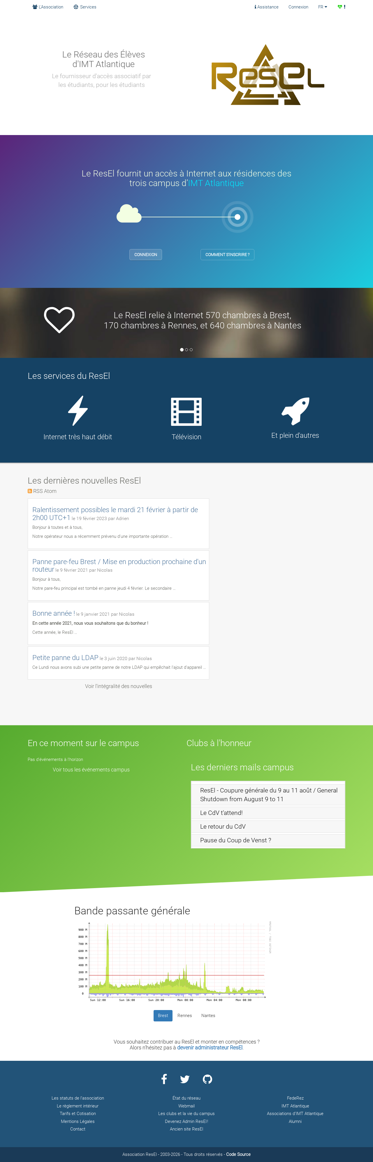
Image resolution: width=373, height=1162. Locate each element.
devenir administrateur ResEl (209, 1047)
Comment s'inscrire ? (227, 254)
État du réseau (186, 1098)
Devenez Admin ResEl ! (186, 1121)
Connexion (298, 7)
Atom (50, 491)
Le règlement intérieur (77, 1106)
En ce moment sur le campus (83, 743)
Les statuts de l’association (78, 1098)
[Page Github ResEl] (207, 1081)
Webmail (186, 1106)
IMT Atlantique (216, 183)
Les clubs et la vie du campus (186, 1113)
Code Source (238, 1154)
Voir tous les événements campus (91, 769)
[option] (186, 320)
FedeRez (295, 1098)
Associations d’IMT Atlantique (295, 1113)
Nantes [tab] (208, 1015)
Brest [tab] (163, 1015)
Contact (77, 1129)
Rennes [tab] (184, 1015)
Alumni (295, 1121)
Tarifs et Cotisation (78, 1113)
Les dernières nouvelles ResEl (84, 480)
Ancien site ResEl (186, 1129)
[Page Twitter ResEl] (185, 1081)
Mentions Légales (78, 1121)
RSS (38, 491)
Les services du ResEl (69, 376)
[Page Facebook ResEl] (164, 1081)
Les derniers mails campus (242, 767)
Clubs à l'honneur (218, 743)
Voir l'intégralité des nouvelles (118, 686)
